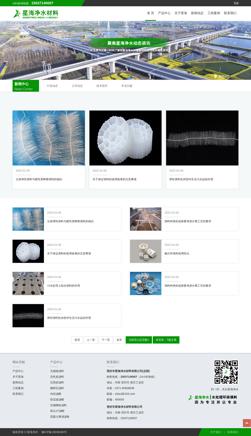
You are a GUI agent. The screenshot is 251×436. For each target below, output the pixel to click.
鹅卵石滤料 (57, 388)
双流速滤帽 (57, 399)
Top (247, 424)
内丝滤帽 (55, 393)
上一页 (91, 339)
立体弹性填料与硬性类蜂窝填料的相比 (39, 179)
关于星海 (181, 13)
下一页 (106, 339)
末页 (119, 339)
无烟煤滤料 (57, 371)
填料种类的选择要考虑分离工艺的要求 (188, 221)
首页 (77, 339)
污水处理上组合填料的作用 (63, 285)
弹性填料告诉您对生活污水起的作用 (191, 179)
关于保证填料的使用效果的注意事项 (114, 179)
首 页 (150, 13)
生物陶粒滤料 (58, 405)
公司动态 (77, 85)
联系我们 (230, 13)
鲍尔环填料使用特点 (177, 253)
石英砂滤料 (57, 382)
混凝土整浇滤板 (59, 416)
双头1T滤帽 (57, 410)
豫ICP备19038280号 (54, 432)
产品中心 (164, 13)
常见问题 (126, 85)
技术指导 (101, 85)
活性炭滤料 (57, 376)
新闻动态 (197, 13)
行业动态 (52, 85)
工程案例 (213, 13)
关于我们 (215, 432)
